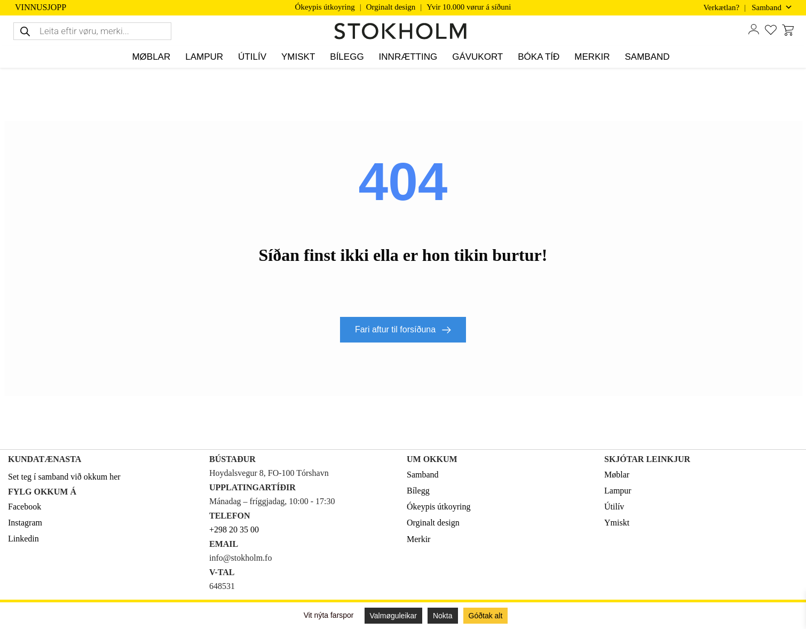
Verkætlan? (721, 7)
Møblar (616, 474)
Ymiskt (616, 522)
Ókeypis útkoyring (325, 7)
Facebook (24, 506)
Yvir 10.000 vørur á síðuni (468, 7)
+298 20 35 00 (234, 529)
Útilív (614, 506)
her (114, 476)
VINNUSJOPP (40, 7)
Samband (423, 474)
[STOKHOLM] (403, 31)
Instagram (25, 522)
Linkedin (23, 538)
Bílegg (418, 490)
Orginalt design (391, 7)
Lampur (617, 490)
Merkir (418, 539)
